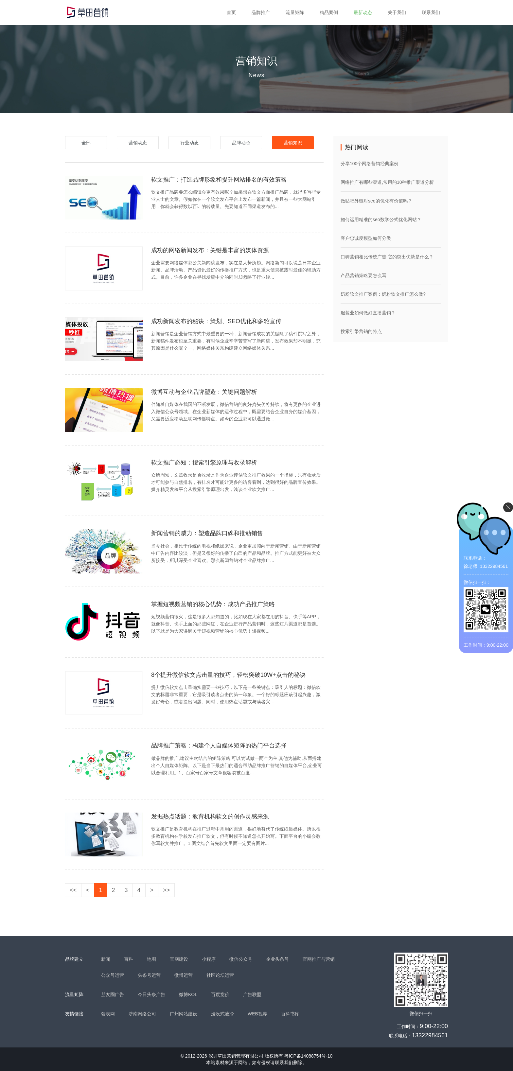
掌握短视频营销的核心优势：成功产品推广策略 (213, 604)
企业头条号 (277, 959)
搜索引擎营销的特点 (361, 331)
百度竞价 (220, 994)
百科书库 (290, 1013)
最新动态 (363, 12)
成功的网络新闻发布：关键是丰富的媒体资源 (210, 250)
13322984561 (430, 1035)
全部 (86, 142)
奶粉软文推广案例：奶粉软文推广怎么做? (383, 294)
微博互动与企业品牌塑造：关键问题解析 (204, 392)
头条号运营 (149, 975)
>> (166, 890)
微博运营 (183, 975)
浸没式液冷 (222, 1013)
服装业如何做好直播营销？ (368, 312)
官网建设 (179, 959)
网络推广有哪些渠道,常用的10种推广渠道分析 (387, 182)
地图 (151, 959)
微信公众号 (240, 959)
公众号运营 (112, 975)
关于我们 (397, 12)
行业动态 (189, 142)
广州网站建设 (183, 1013)
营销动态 (138, 142)
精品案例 (329, 12)
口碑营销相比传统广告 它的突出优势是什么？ (387, 256)
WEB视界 (257, 1013)
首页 (231, 12)
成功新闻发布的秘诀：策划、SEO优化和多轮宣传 (216, 321)
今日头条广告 (151, 994)
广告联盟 (252, 994)
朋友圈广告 (112, 994)
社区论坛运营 (220, 975)
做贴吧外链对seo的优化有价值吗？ (376, 200)
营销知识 (293, 142)
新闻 (105, 959)
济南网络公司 (142, 1013)
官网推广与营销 (319, 959)
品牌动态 (241, 142)
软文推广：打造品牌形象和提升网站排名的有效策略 (219, 179)
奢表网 (108, 1013)
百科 (128, 959)
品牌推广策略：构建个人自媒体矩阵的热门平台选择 (219, 745)
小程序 (209, 959)
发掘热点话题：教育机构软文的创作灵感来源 (210, 816)
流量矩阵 (295, 12)
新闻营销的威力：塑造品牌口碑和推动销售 (207, 533)
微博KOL (188, 994)
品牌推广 (261, 12)
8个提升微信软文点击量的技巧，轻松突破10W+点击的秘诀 (228, 675)
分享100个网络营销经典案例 (369, 163)
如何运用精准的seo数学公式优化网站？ (381, 219)
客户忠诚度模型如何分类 (366, 238)
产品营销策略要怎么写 (363, 275)
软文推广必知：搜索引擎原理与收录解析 (204, 462)
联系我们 (431, 12)
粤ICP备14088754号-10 (308, 1056)
